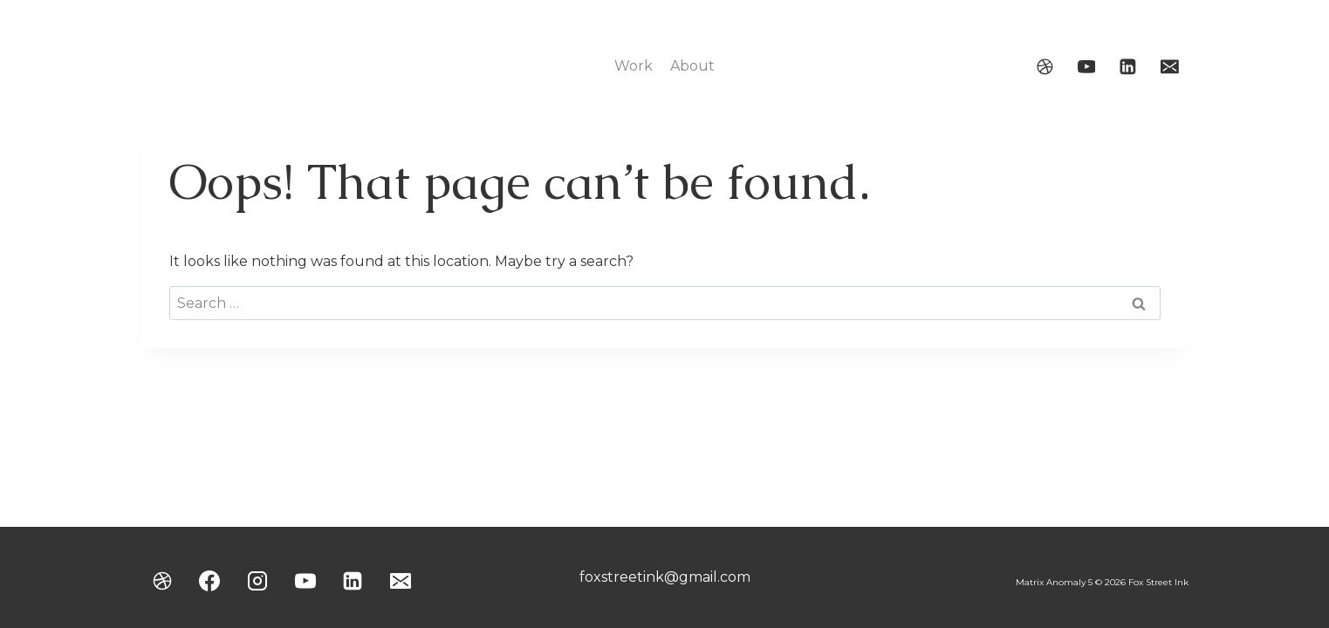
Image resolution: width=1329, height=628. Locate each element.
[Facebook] (209, 581)
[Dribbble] (1044, 66)
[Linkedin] (1128, 66)
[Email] (1170, 66)
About (692, 66)
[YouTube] (1086, 66)
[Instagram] (257, 581)
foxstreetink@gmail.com (664, 577)
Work (633, 66)
